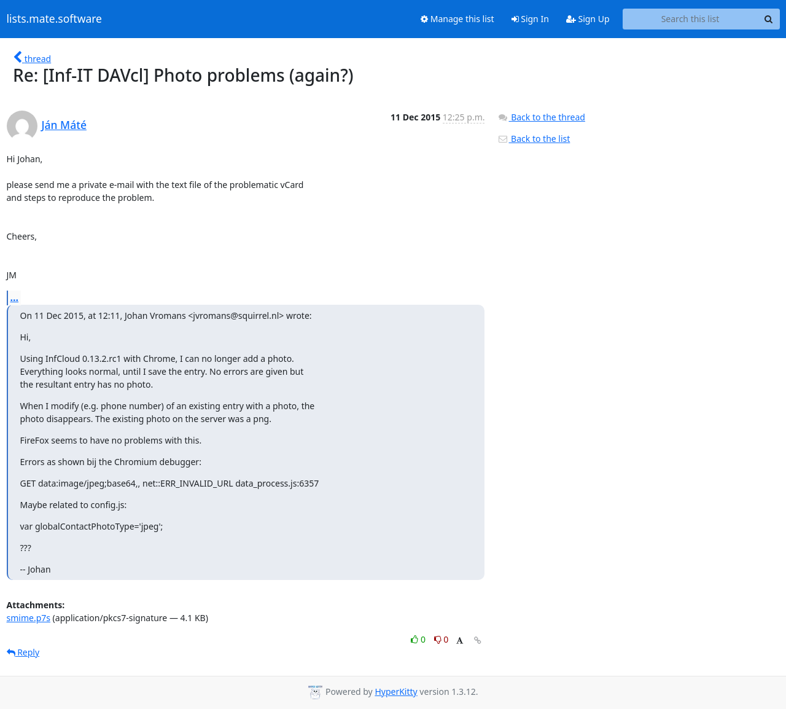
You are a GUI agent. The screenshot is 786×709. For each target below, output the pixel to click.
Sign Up (588, 19)
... (14, 297)
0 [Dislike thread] (441, 639)
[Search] (769, 19)
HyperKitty (396, 691)
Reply (23, 652)
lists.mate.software (55, 19)
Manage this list (457, 19)
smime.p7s (28, 618)
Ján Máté (64, 124)
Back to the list (533, 138)
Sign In (530, 19)
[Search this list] (690, 19)
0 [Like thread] (419, 639)
